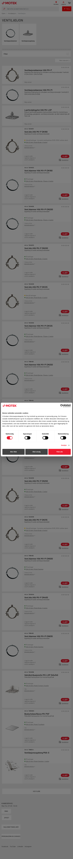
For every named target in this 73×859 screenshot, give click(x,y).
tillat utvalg (36, 452)
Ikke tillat (13, 452)
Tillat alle (59, 452)
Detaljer (64, 445)
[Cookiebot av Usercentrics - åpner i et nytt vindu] (62, 405)
